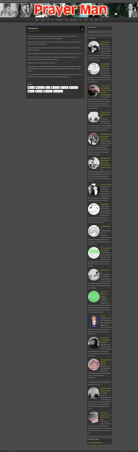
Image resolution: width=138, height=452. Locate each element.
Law (80, 20)
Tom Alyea (103, 316)
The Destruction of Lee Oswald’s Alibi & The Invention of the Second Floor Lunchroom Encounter (106, 90)
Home (37, 20)
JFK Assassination (32, 31)
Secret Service (73, 20)
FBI (52, 20)
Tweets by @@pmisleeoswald (95, 442)
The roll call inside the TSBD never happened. (106, 362)
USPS (66, 20)
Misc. (101, 20)
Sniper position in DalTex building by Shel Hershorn (105, 340)
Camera (42, 20)
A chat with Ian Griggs (106, 184)
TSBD (91, 20)
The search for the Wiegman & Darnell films (105, 114)
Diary (96, 20)
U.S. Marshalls (59, 20)
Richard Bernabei (105, 204)
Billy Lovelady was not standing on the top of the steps (106, 391)
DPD (48, 20)
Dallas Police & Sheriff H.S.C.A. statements (104, 294)
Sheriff (86, 20)
